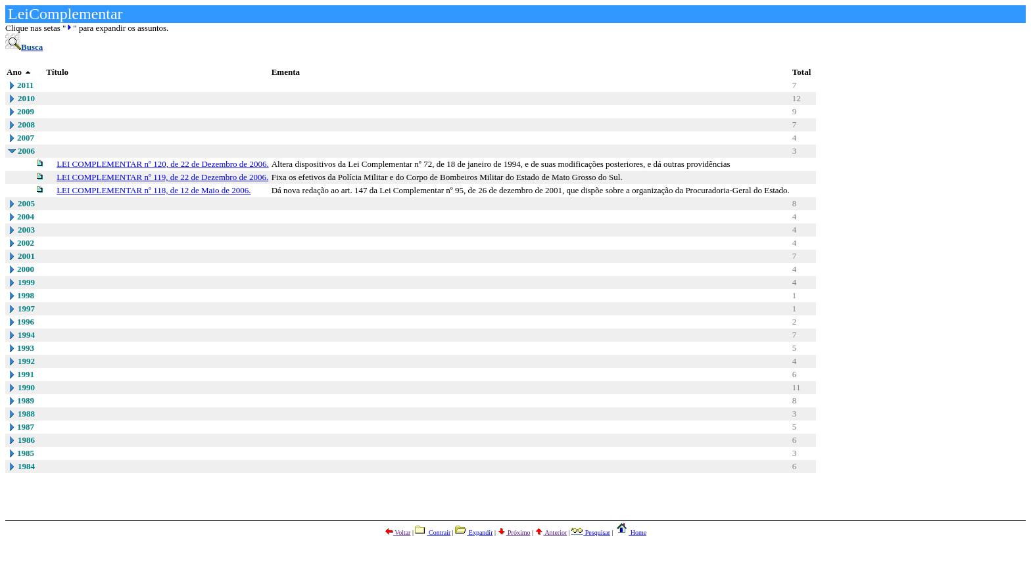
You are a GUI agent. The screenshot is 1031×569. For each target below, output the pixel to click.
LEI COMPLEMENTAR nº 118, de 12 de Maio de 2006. (154, 190)
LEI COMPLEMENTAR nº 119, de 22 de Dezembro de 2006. (162, 177)
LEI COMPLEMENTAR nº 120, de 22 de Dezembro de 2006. (163, 164)
